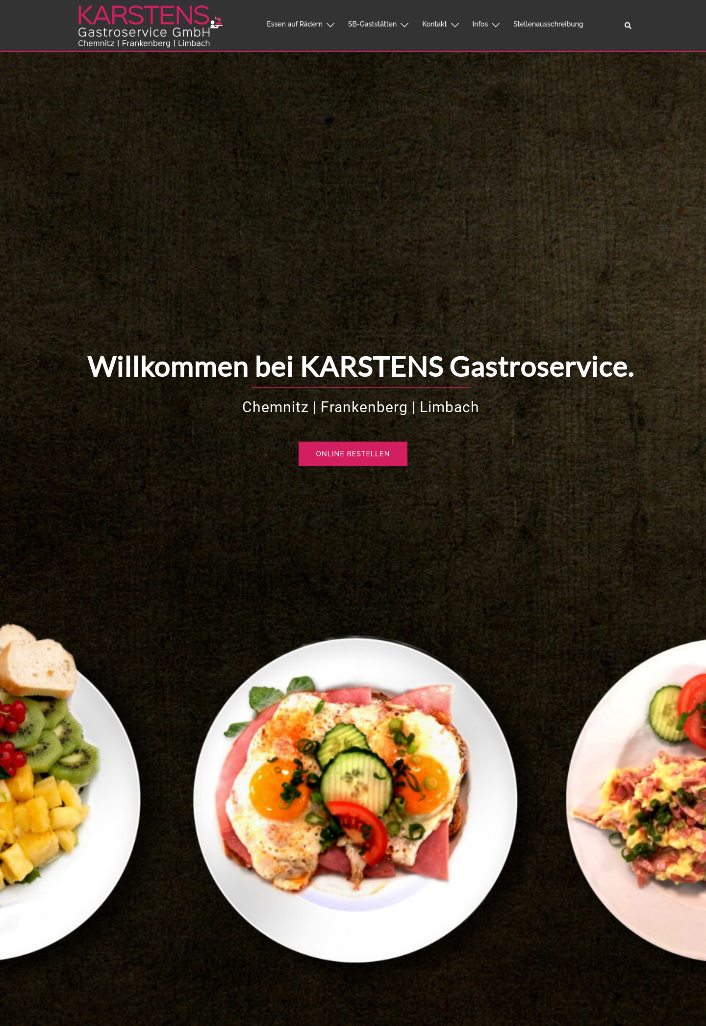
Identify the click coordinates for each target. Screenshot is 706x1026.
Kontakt (434, 24)
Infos (480, 24)
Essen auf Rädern (295, 24)
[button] (628, 25)
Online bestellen (353, 454)
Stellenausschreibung (548, 24)
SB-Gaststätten (372, 24)
